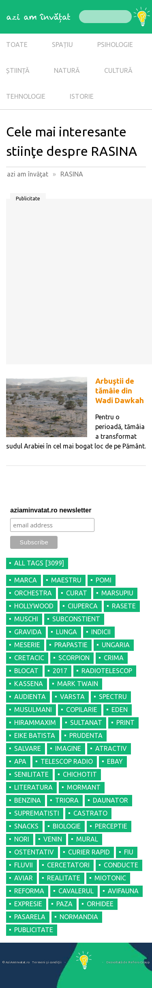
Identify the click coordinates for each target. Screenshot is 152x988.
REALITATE (63, 878)
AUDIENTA (30, 696)
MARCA (25, 580)
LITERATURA (33, 787)
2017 (60, 670)
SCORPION (74, 657)
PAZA (64, 903)
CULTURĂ (118, 70)
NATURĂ (67, 70)
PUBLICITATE (33, 929)
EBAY (115, 761)
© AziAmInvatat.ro (16, 962)
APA (20, 761)
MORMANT (84, 787)
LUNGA (66, 631)
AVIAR (23, 878)
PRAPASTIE (71, 644)
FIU (128, 852)
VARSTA (72, 696)
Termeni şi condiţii (47, 962)
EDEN (119, 709)
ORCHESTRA (33, 593)
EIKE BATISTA (34, 735)
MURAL (87, 839)
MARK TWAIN (77, 683)
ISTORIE (82, 96)
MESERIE (27, 644)
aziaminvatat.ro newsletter (50, 510)
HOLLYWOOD (34, 606)
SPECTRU (113, 696)
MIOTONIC (110, 878)
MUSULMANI (33, 709)
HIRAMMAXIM (35, 722)
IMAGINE (68, 748)
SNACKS (26, 826)
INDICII (101, 631)
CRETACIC (29, 657)
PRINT (125, 722)
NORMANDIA (79, 916)
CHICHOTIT (80, 774)
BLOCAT (26, 670)
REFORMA (29, 891)
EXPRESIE (28, 903)
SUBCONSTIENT (76, 619)
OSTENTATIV (34, 852)
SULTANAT (86, 722)
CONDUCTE (121, 865)
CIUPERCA (83, 606)
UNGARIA (116, 644)
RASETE (124, 606)
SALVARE (27, 748)
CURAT (76, 593)
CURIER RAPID (89, 852)
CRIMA (114, 657)
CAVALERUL (76, 891)
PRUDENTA (86, 735)
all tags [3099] (39, 563)
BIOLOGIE (67, 826)
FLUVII (23, 865)
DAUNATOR (110, 800)
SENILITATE (31, 774)
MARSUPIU (117, 593)
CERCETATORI (68, 865)
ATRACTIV (111, 748)
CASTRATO (90, 813)
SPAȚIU (62, 44)
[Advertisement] (76, 284)
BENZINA (27, 800)
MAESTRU (66, 580)
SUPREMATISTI (36, 813)
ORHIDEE (100, 903)
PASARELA (29, 916)
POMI (103, 580)
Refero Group (139, 962)
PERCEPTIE (111, 826)
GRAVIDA (28, 631)
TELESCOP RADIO (67, 761)
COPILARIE (81, 709)
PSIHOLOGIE (115, 44)
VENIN (52, 839)
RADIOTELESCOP (106, 670)
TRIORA (67, 800)
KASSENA (28, 683)
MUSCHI (26, 619)
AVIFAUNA (123, 891)
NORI (21, 839)
